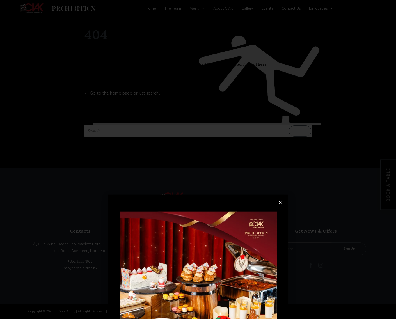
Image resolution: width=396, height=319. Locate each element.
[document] (198, 159)
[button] (280, 233)
